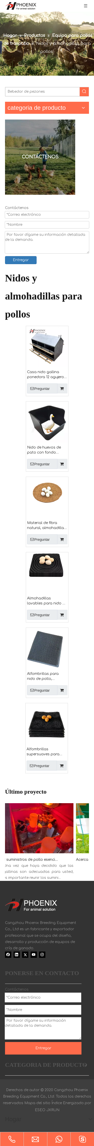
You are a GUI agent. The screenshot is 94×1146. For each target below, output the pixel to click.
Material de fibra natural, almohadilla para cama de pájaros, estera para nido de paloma (45, 526)
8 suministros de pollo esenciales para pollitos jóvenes (33, 860)
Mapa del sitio (37, 1103)
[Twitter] (25, 954)
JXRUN (52, 1110)
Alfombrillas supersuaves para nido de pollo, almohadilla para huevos (43, 752)
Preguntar (38, 388)
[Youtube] (34, 954)
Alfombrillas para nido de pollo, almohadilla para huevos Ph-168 (43, 676)
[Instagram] (42, 954)
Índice (56, 1103)
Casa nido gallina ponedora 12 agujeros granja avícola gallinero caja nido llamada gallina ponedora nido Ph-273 (47, 375)
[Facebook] (8, 954)
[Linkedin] (17, 954)
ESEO (40, 1110)
